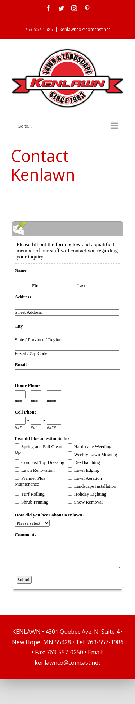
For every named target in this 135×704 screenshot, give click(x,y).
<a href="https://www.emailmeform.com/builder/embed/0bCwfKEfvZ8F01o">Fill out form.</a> (67, 404)
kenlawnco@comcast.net (85, 29)
